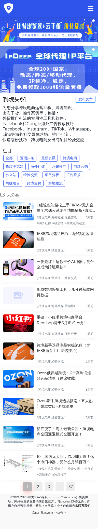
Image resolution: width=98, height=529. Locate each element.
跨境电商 (70, 158)
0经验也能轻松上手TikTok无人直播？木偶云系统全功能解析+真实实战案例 (65, 208)
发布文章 (85, 99)
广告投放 (73, 175)
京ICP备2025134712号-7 (49, 512)
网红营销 (81, 166)
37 (71, 486)
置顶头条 (27, 158)
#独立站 (57, 223)
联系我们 (84, 506)
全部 (9, 158)
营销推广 (59, 166)
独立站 (11, 175)
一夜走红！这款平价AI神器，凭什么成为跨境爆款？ (65, 264)
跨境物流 (55, 183)
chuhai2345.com (63, 497)
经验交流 (30, 175)
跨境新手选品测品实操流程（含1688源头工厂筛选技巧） (63, 348)
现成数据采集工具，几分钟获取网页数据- (65, 292)
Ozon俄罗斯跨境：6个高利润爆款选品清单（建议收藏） (64, 376)
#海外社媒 (44, 223)
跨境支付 (34, 183)
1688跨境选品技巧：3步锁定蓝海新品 (65, 236)
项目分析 (52, 175)
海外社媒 (38, 166)
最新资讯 (48, 158)
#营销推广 (44, 475)
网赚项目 (13, 183)
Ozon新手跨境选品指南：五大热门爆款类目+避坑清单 (65, 403)
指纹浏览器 (14, 166)
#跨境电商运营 (74, 223)
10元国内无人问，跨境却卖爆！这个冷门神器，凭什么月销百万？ (65, 459)
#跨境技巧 (59, 475)
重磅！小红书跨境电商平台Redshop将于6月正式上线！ (62, 320)
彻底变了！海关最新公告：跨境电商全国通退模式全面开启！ (65, 431)
